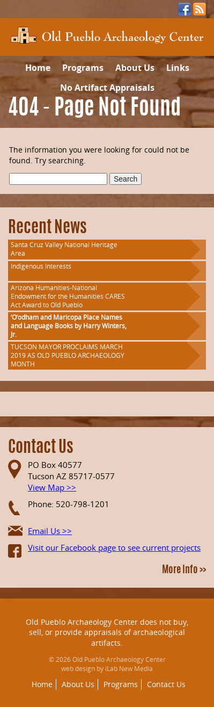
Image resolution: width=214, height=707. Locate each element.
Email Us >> (50, 530)
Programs (83, 68)
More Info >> (184, 570)
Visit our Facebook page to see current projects (114, 547)
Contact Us (166, 684)
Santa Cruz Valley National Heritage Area (64, 249)
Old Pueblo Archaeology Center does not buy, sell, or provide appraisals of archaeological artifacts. (107, 632)
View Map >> (52, 487)
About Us (134, 68)
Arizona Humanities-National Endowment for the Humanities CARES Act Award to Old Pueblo (68, 296)
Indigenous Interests (41, 266)
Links (177, 68)
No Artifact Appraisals (107, 87)
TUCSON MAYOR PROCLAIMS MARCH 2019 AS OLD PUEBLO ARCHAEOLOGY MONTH (67, 355)
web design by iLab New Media (107, 668)
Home (37, 68)
